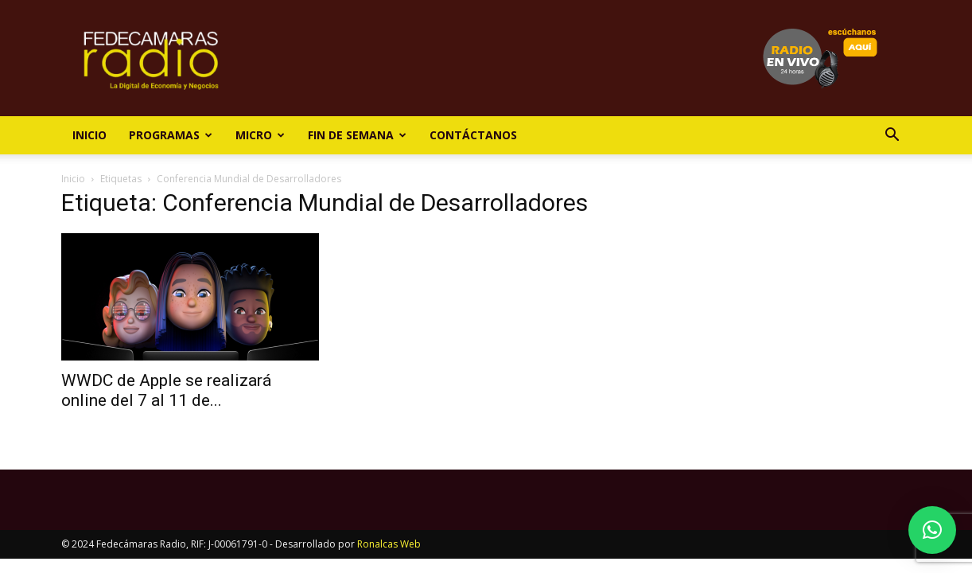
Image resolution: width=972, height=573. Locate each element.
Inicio (89, 134)
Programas (170, 134)
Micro (260, 134)
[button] (892, 136)
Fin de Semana (357, 134)
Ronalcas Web (389, 544)
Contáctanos (473, 134)
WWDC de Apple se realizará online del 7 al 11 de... (166, 390)
